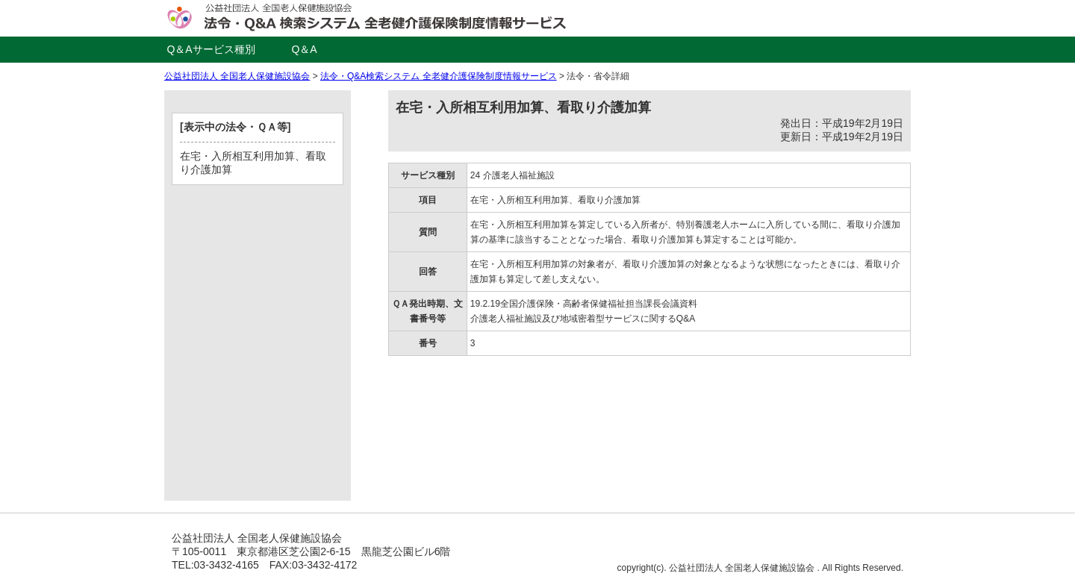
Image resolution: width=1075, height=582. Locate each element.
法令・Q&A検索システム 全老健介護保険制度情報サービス (438, 76)
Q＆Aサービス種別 (210, 49)
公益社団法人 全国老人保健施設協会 (237, 76)
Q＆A (304, 49)
